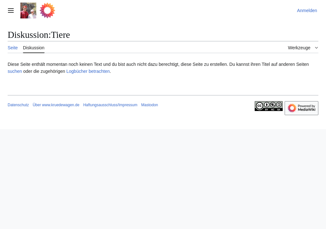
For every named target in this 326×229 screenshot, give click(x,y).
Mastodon (149, 105)
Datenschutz (18, 105)
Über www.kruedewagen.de (56, 105)
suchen (15, 71)
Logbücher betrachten (88, 71)
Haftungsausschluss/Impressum (110, 105)
